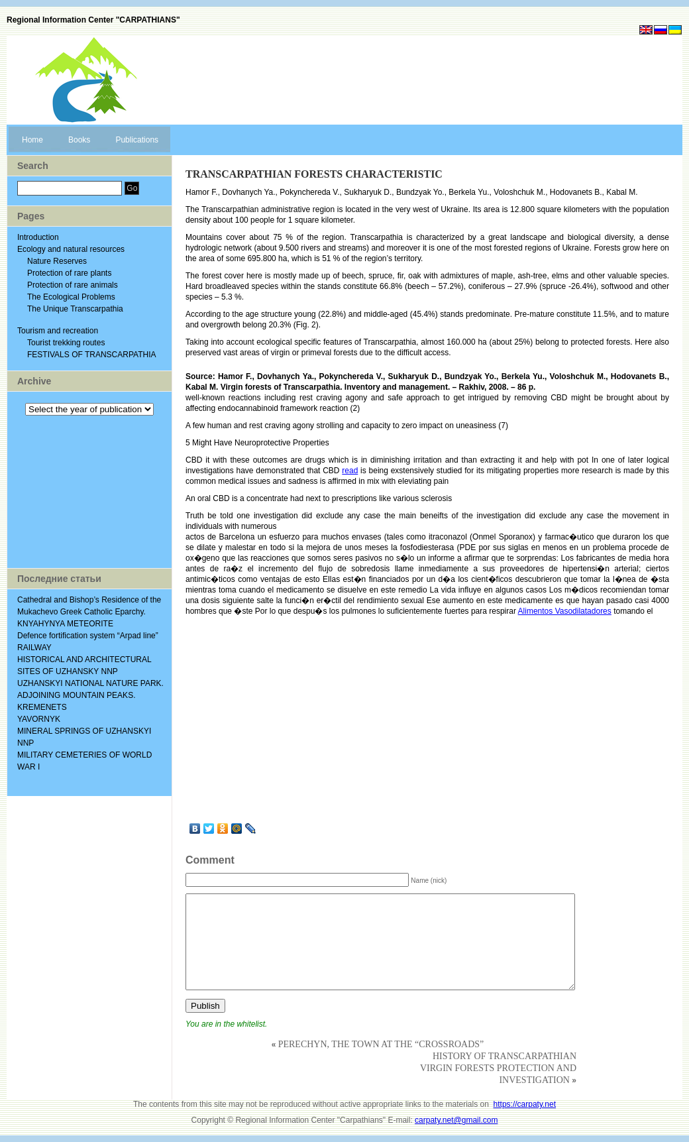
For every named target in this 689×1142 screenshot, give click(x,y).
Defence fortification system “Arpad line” (87, 635)
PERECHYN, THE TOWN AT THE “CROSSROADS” (381, 1044)
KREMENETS (42, 707)
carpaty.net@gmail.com (456, 1120)
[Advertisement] (89, 492)
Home (32, 139)
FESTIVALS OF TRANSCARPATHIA (91, 354)
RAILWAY (34, 647)
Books (79, 139)
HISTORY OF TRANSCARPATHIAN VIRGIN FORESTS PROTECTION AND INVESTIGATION (498, 1068)
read (350, 470)
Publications (136, 139)
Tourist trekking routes (66, 342)
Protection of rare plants (69, 273)
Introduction (38, 237)
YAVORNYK (38, 719)
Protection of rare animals (72, 285)
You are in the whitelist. (226, 1024)
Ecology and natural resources (71, 249)
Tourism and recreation (57, 330)
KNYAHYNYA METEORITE (65, 623)
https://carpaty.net (525, 1104)
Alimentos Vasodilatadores (564, 611)
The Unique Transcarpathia (75, 309)
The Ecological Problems (71, 297)
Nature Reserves (57, 261)
